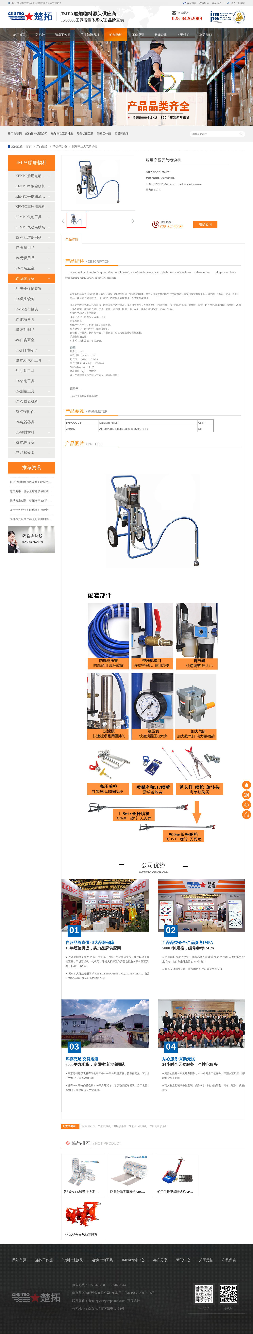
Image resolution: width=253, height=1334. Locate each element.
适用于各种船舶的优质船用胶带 (29, 511)
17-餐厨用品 (24, 248)
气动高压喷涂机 (138, 1126)
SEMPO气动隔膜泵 (30, 227)
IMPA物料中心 (133, 1260)
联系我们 (205, 34)
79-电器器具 (24, 422)
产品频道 (42, 146)
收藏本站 (191, 3)
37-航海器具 (24, 319)
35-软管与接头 (26, 309)
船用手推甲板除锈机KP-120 (176, 1191)
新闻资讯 (160, 34)
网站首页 (19, 1260)
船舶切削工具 (85, 133)
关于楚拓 (183, 34)
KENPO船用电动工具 (31, 176)
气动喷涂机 (104, 1126)
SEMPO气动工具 (28, 217)
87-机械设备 (24, 453)
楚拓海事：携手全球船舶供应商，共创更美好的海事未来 (44, 492)
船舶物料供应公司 (36, 133)
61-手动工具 (24, 371)
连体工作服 (44, 1260)
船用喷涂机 (119, 1126)
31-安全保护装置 (28, 289)
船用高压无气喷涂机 (84, 146)
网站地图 (216, 3)
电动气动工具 (102, 1260)
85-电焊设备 (24, 443)
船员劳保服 (121, 133)
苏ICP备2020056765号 (140, 1293)
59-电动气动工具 (28, 360)
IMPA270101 (88, 1126)
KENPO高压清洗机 (30, 207)
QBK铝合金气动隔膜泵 (81, 1234)
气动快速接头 (72, 1260)
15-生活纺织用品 (28, 237)
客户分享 (160, 1260)
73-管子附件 (24, 412)
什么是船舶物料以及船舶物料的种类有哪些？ (37, 483)
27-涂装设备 (60, 146)
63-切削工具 (24, 381)
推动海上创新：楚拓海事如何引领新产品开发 (37, 502)
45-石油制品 (24, 330)
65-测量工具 (24, 391)
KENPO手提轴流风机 (31, 196)
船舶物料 (115, 34)
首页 (29, 146)
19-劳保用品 (24, 258)
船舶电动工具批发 (62, 133)
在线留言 (204, 3)
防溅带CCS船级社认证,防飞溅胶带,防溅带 (92, 1191)
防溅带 (40, 34)
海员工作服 (104, 133)
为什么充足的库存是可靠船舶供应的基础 (35, 520)
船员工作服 (63, 34)
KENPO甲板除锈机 (30, 186)
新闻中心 (183, 1260)
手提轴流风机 (89, 34)
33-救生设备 (24, 299)
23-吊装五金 (24, 268)
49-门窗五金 (24, 340)
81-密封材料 (24, 432)
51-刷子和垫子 (26, 350)
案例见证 (138, 34)
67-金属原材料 (26, 402)
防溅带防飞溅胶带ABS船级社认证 (134, 1191)
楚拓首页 (19, 34)
